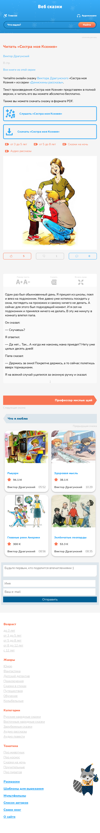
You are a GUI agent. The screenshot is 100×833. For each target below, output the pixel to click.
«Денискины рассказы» (46, 82)
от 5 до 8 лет (12, 640)
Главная (12, 15)
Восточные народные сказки (24, 722)
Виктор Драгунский (16, 56)
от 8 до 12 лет (13, 645)
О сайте (9, 817)
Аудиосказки (89, 15)
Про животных (14, 752)
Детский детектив (17, 676)
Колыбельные (13, 701)
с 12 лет (9, 650)
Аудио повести (14, 736)
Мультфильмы (15, 796)
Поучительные (14, 767)
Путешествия (13, 691)
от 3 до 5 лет (12, 635)
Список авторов (16, 803)
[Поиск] (50, 24)
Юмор (8, 666)
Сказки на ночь (15, 762)
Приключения (14, 681)
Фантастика (12, 671)
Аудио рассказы (15, 731)
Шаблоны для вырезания (24, 789)
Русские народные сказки (22, 717)
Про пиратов (13, 772)
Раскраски (12, 782)
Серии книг (12, 810)
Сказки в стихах (15, 686)
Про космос (12, 757)
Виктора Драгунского (52, 78)
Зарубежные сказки (18, 726)
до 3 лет (9, 630)
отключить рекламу (89, 37)
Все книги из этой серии (19, 70)
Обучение (11, 696)
